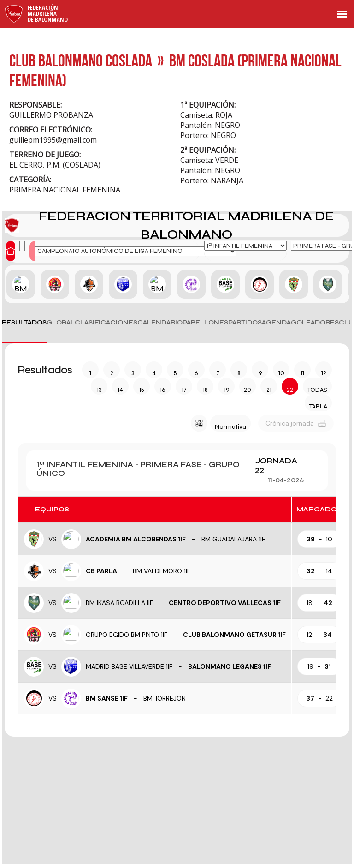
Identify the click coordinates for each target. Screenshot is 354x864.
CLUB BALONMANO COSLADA (80, 60)
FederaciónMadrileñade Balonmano (48, 13)
